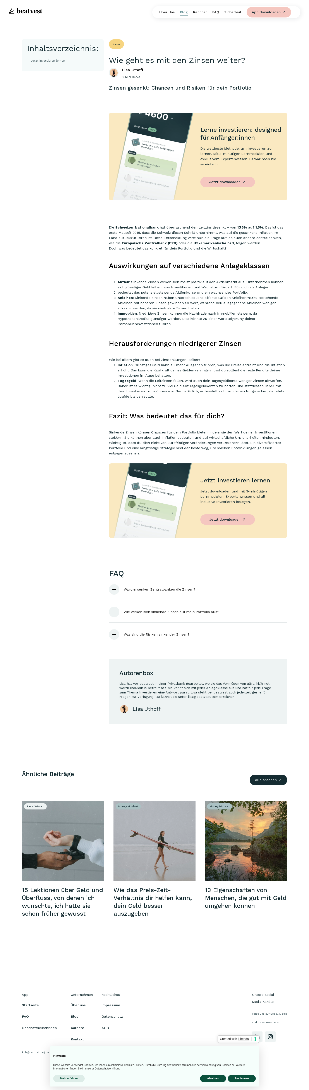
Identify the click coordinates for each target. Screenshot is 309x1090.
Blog (184, 12)
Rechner (200, 12)
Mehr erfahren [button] (69, 1078)
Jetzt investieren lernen (48, 60)
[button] (198, 589)
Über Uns (167, 12)
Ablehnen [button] (213, 1078)
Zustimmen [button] (242, 1078)
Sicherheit (232, 12)
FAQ (215, 12)
